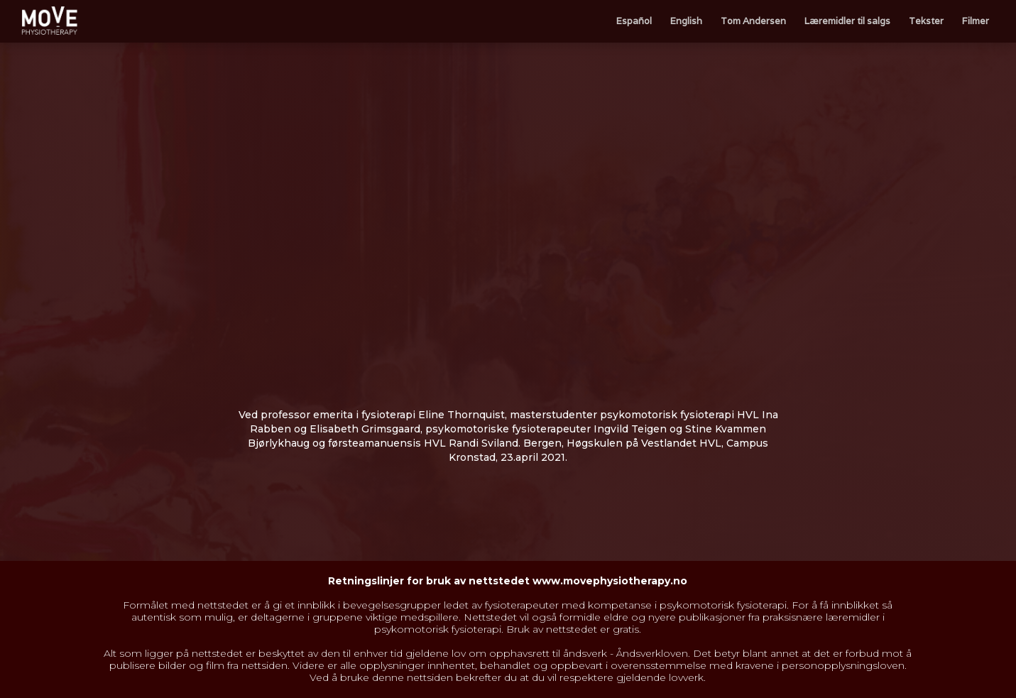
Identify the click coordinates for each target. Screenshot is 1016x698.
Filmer (975, 21)
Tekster (926, 21)
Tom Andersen (753, 21)
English (686, 21)
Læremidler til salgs (847, 21)
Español (634, 21)
